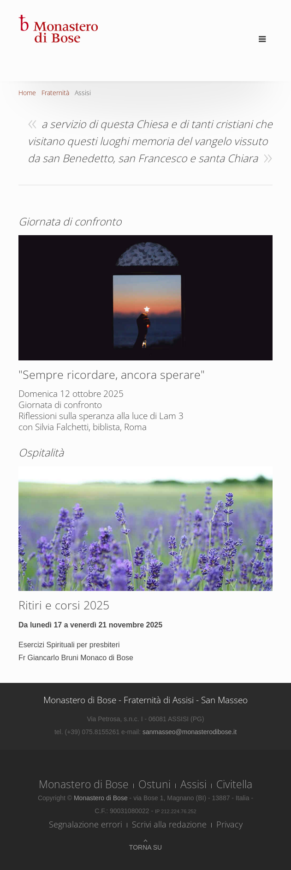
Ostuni (154, 784)
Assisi (193, 784)
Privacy (229, 824)
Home (27, 92)
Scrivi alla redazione (169, 824)
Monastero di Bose (84, 784)
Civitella (234, 784)
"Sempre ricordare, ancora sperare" (111, 374)
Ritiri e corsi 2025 (63, 605)
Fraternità (55, 92)
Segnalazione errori (85, 824)
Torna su (145, 847)
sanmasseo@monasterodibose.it (190, 732)
